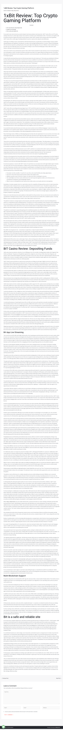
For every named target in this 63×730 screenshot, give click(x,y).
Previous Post (4, 678)
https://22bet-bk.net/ (11, 501)
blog (13, 10)
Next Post (59, 678)
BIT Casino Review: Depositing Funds (14, 27)
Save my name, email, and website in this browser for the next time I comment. (21, 712)
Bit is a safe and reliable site (12, 31)
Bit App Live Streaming (11, 29)
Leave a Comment (7, 10)
